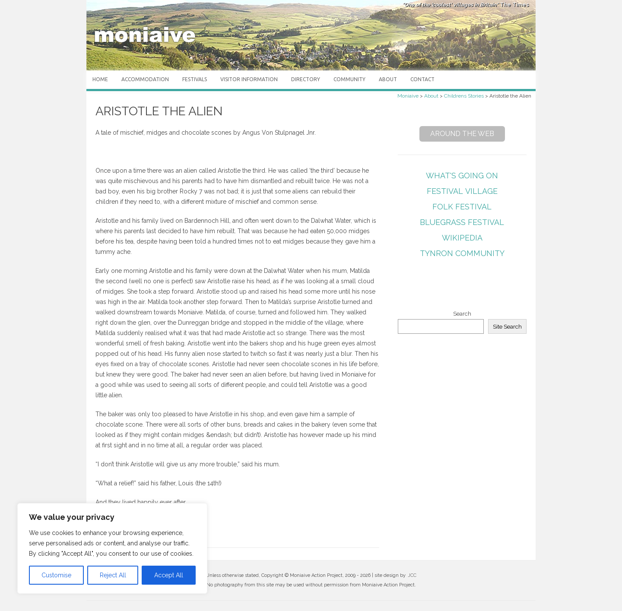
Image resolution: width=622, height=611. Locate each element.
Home (100, 79)
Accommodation (145, 79)
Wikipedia (462, 237)
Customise (56, 575)
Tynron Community (462, 253)
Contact (422, 79)
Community (349, 79)
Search (462, 313)
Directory (305, 79)
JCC (412, 575)
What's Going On (462, 175)
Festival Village (462, 191)
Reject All (113, 575)
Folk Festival (462, 206)
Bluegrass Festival (462, 222)
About (388, 79)
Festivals (194, 79)
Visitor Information (249, 79)
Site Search (507, 326)
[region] (112, 548)
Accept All (168, 575)
